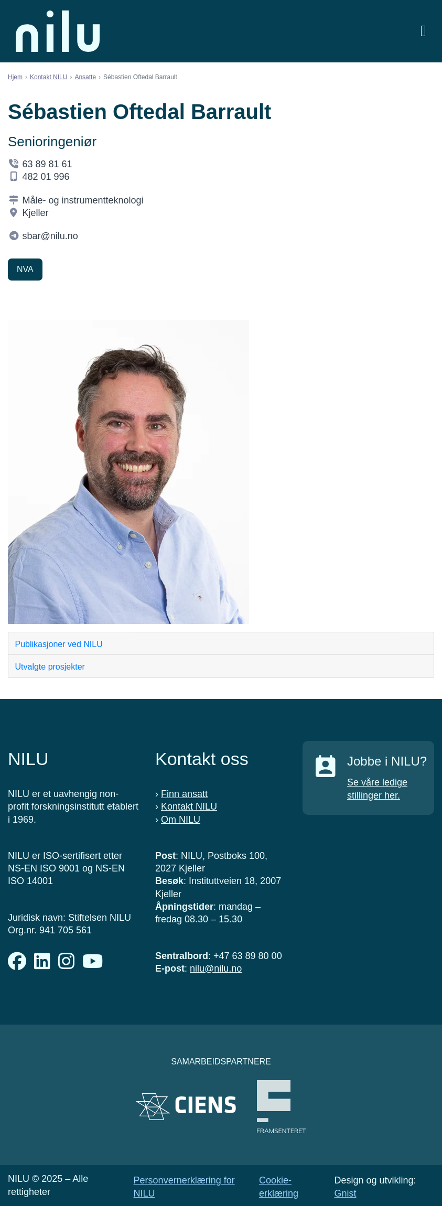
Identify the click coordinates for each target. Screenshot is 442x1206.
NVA (25, 269)
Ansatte (85, 77)
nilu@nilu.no (216, 968)
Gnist (345, 1193)
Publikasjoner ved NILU (59, 644)
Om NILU (180, 819)
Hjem (15, 77)
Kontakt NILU (48, 77)
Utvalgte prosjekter (50, 666)
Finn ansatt (184, 794)
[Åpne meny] (423, 31)
